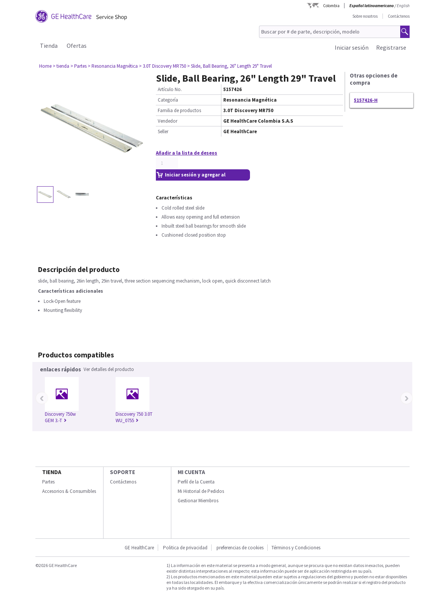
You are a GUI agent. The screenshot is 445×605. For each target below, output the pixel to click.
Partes (48, 482)
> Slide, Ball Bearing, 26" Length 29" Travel (229, 66)
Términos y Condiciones (295, 547)
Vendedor (167, 121)
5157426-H (366, 100)
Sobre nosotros (365, 16)
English (403, 5)
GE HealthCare (139, 547)
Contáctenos (399, 16)
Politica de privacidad (185, 547)
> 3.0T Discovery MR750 (162, 66)
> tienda (61, 66)
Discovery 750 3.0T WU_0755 (134, 417)
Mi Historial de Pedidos (201, 491)
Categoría (168, 100)
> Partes (78, 66)
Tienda (49, 45)
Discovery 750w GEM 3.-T (60, 417)
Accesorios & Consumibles (69, 491)
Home (45, 66)
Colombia (331, 5)
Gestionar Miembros (198, 500)
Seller (163, 131)
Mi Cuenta (191, 472)
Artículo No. (170, 89)
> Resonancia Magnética (113, 66)
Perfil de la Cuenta (196, 482)
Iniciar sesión (352, 47)
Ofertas (77, 45)
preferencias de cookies (240, 547)
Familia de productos (179, 110)
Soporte (122, 472)
